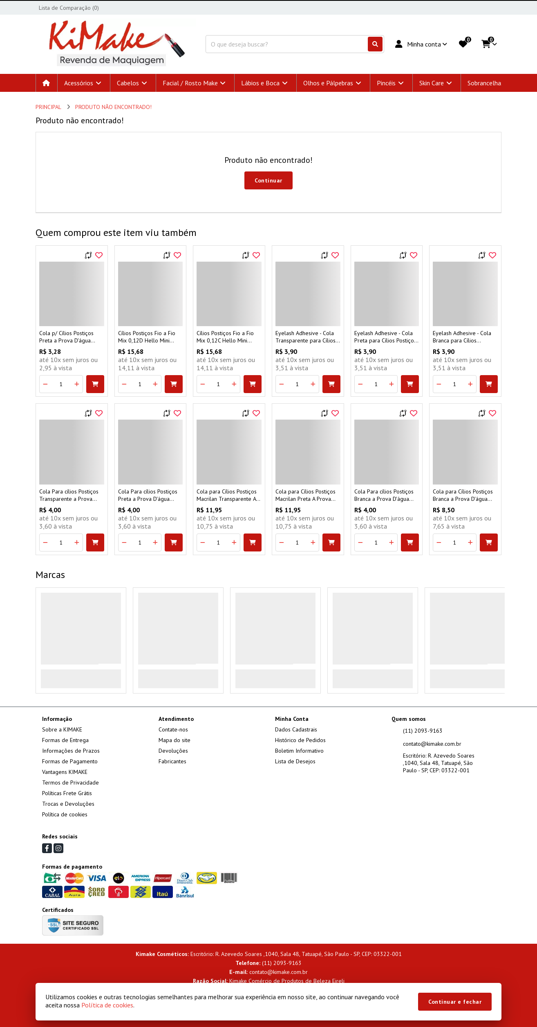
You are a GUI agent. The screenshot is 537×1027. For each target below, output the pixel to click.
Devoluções (173, 750)
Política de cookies (64, 814)
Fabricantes (172, 761)
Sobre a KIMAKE (62, 729)
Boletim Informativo (299, 750)
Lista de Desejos (295, 761)
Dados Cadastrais (296, 729)
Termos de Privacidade (70, 782)
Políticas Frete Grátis (67, 793)
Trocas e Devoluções (68, 803)
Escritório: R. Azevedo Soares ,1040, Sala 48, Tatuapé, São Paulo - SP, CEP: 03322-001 (438, 763)
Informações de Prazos (71, 750)
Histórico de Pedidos (300, 740)
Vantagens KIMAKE (64, 772)
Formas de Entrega (65, 740)
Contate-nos (173, 729)
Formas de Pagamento (70, 761)
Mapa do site (174, 740)
